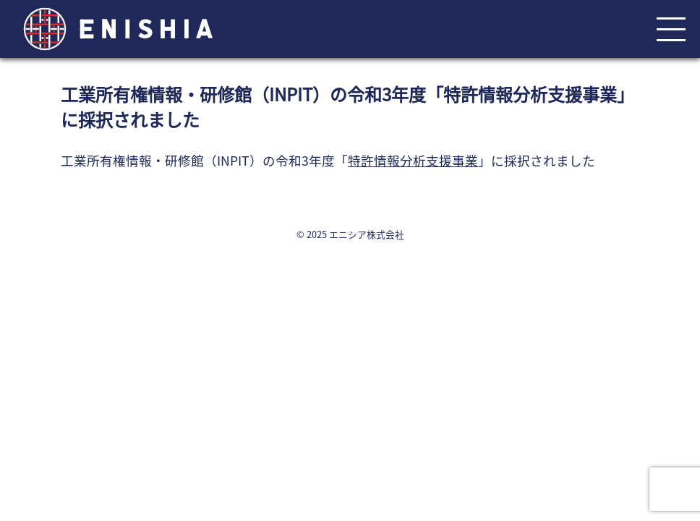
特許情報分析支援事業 (413, 160)
